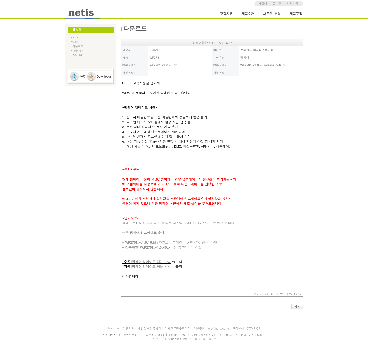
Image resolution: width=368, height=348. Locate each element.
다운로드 (77, 46)
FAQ (75, 37)
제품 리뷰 (78, 50)
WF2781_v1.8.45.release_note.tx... (264, 65)
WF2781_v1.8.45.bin (164, 65)
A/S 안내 (77, 54)
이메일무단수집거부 (177, 328)
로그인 (276, 3)
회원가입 (292, 3)
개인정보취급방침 (149, 328)
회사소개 (113, 328)
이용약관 (128, 328)
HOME (263, 3)
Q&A (75, 41)
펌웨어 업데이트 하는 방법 (151, 261)
